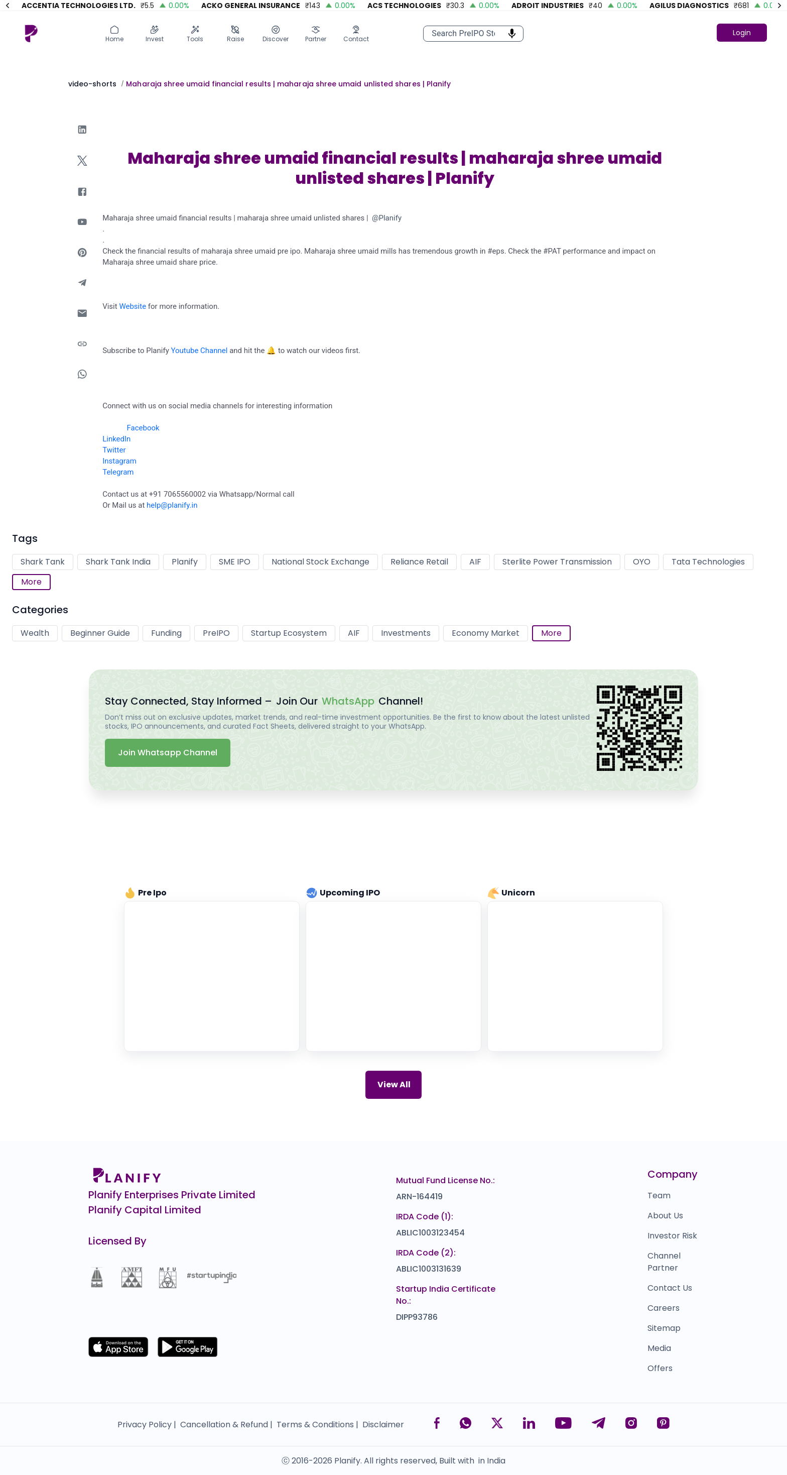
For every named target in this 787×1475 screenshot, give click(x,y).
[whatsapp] (82, 384)
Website (132, 306)
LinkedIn (116, 438)
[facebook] (82, 201)
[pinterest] (82, 262)
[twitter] (82, 170)
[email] (82, 323)
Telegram (118, 472)
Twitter (113, 450)
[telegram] (82, 292)
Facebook (143, 427)
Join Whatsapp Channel (167, 752)
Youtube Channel (199, 350)
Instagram (119, 461)
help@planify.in (172, 505)
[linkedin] (82, 139)
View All (394, 1084)
